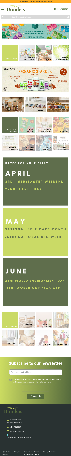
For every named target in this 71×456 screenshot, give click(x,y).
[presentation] (35, 388)
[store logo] (15, 9)
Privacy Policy (46, 382)
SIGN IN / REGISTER (61, 9)
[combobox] (35, 17)
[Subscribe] (35, 396)
